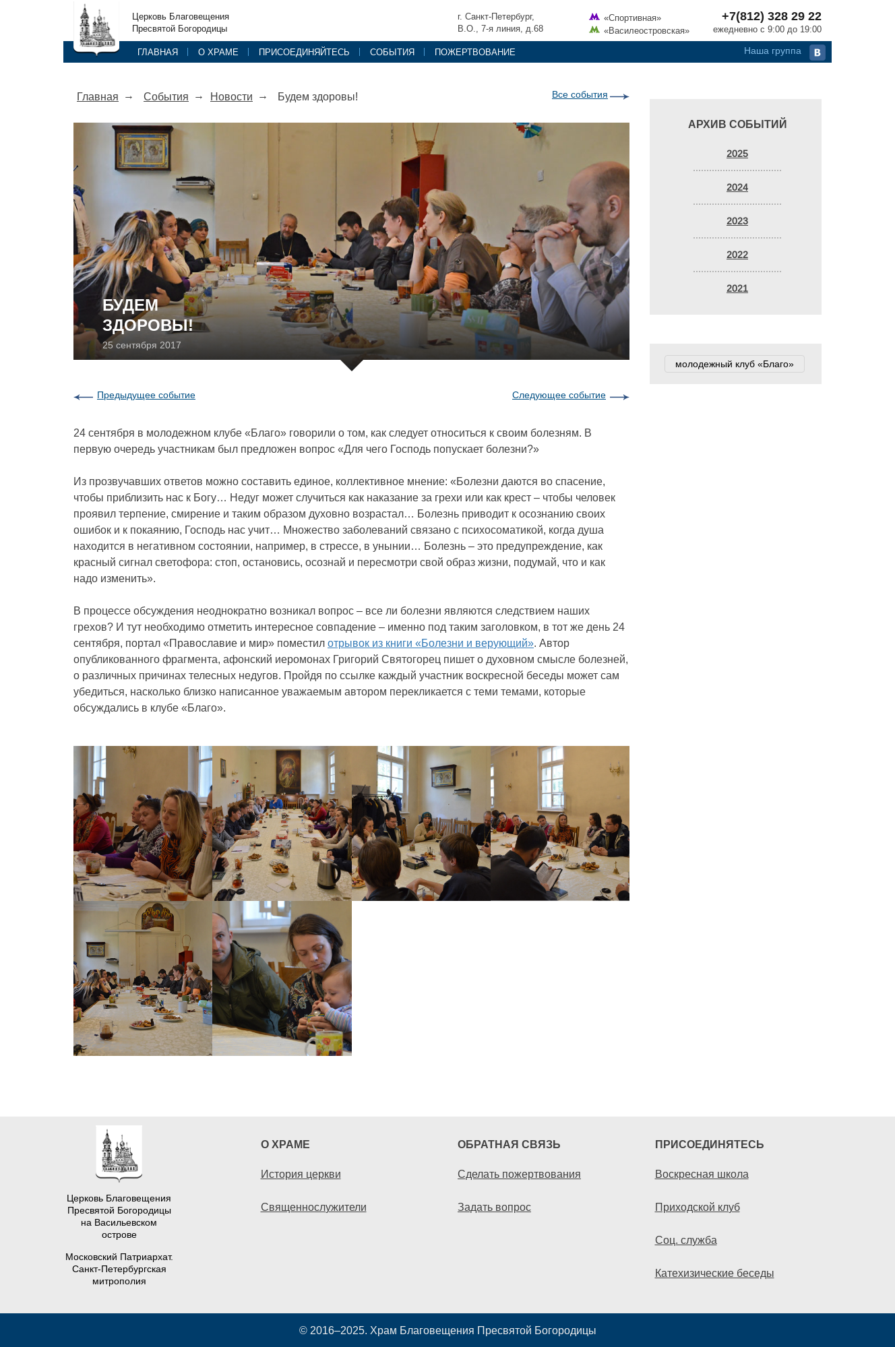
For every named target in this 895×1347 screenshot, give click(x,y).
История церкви (301, 1174)
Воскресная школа (702, 1174)
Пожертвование (475, 51)
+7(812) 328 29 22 (772, 16)
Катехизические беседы (714, 1273)
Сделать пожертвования (519, 1174)
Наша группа (772, 50)
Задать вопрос (494, 1207)
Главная (157, 51)
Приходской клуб (697, 1207)
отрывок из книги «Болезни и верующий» (431, 643)
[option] (351, 901)
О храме (218, 51)
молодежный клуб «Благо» (734, 363)
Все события (580, 94)
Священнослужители (314, 1207)
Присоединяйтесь (304, 51)
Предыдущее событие (146, 394)
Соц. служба (686, 1240)
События (392, 51)
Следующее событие (559, 394)
